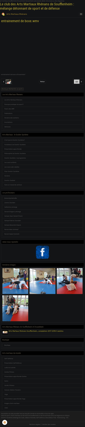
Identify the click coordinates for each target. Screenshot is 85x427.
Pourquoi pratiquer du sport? (14, 104)
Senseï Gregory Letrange (12, 211)
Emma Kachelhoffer (10, 198)
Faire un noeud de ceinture (13, 185)
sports (20, 89)
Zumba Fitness (9, 372)
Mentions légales (34, 424)
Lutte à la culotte (9, 367)
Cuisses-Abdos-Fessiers (12, 390)
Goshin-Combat (9, 180)
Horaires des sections (11, 118)
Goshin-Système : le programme (15, 158)
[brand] (15, 14)
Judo (6, 408)
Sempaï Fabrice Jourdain (12, 220)
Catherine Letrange (10, 207)
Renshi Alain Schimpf (11, 229)
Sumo (6, 381)
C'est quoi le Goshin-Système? (14, 140)
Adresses (7, 127)
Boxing (4, 89)
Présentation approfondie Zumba (15, 376)
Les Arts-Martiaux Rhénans (13, 100)
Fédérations (8, 113)
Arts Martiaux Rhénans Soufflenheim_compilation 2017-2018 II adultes (36, 331)
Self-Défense (8, 358)
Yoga (6, 394)
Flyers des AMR (9, 109)
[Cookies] (4, 422)
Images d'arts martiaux (11, 403)
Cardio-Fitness (9, 385)
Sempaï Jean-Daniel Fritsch (13, 216)
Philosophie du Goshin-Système (15, 153)
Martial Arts (12, 89)
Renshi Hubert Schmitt (11, 234)
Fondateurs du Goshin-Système (15, 144)
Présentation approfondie (13, 149)
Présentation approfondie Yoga (14, 399)
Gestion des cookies (49, 424)
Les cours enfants (10, 162)
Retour (42, 81)
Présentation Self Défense (13, 363)
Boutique (7, 345)
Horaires (7, 176)
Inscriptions (8, 122)
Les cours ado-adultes (11, 167)
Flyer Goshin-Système (11, 171)
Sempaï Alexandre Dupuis (12, 225)
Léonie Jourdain (9, 202)
